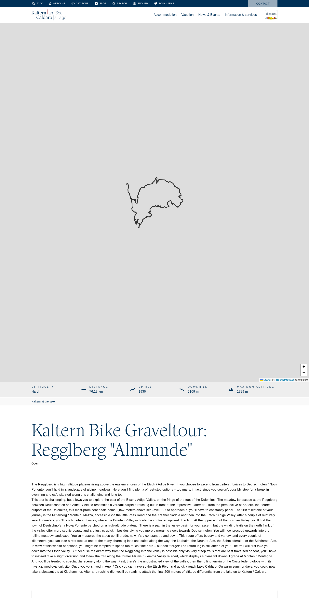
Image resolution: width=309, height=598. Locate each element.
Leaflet (265, 380)
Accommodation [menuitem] (165, 14)
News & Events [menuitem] (209, 14)
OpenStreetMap (285, 380)
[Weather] (37, 3)
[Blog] (100, 3)
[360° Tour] (80, 3)
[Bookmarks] (164, 3)
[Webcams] (57, 3)
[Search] (120, 3)
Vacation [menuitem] (187, 14)
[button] (304, 367)
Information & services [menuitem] (241, 14)
